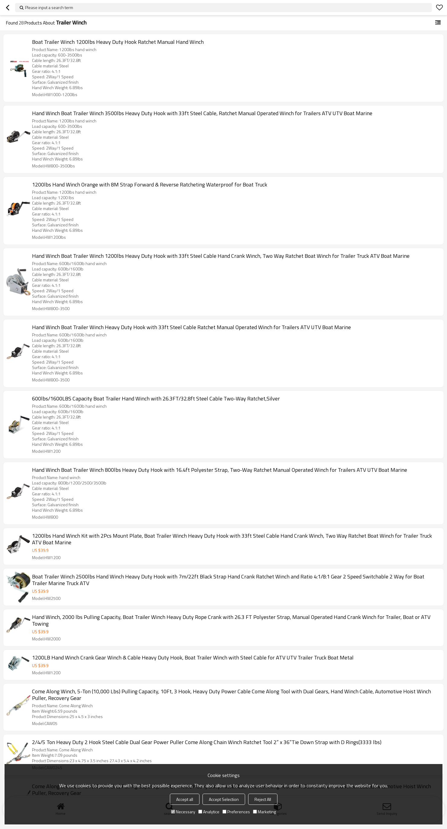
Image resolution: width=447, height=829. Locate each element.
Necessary (183, 811)
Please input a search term (49, 7)
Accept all (184, 799)
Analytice (208, 811)
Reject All (262, 799)
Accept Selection (224, 799)
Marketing (264, 811)
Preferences (236, 811)
